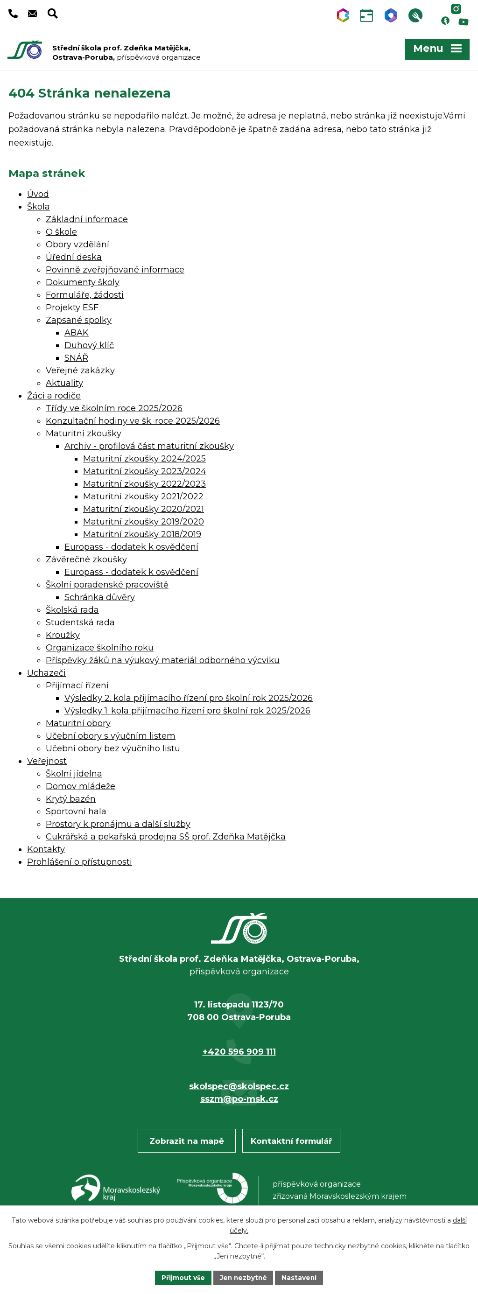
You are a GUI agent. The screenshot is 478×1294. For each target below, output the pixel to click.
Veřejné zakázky (80, 368)
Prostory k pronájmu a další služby (118, 822)
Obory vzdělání (77, 242)
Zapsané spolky (79, 318)
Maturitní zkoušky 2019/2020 (143, 519)
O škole (61, 229)
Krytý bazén (71, 796)
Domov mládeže (80, 784)
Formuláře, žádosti (85, 292)
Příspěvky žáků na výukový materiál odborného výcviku (163, 658)
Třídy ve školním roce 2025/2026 (114, 406)
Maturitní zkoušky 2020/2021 (143, 507)
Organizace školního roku (100, 645)
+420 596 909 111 (239, 1049)
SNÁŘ (76, 355)
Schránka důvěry (99, 595)
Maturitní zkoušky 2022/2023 (144, 481)
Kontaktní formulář (291, 1138)
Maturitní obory (78, 721)
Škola (38, 204)
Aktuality (64, 381)
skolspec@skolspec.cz (239, 1084)
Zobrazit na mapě (186, 1138)
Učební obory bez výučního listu (113, 746)
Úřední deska (74, 255)
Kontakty (46, 847)
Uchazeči (46, 670)
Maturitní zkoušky (83, 431)
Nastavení (300, 1277)
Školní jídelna (74, 771)
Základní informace (87, 217)
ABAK (76, 330)
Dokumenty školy (83, 280)
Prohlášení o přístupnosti (79, 859)
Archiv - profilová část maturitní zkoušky (149, 444)
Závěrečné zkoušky (86, 557)
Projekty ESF (72, 305)
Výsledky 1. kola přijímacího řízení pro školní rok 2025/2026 (187, 708)
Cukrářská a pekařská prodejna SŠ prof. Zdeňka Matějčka (166, 834)
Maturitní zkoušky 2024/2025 (144, 456)
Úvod (38, 192)
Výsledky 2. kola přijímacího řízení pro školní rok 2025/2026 (188, 696)
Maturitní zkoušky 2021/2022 (143, 494)
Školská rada (72, 607)
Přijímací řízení (77, 683)
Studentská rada (80, 620)
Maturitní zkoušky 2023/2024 (144, 469)
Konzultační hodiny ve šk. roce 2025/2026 (133, 418)
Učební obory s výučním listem (111, 733)
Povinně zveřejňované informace (115, 267)
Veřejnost (47, 759)
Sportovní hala (76, 809)
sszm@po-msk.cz (239, 1096)
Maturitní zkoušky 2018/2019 (142, 532)
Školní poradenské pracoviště (107, 582)
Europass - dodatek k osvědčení (131, 544)
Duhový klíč (89, 343)
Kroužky (63, 633)
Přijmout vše (182, 1277)
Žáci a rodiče (54, 393)
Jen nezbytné (243, 1277)
